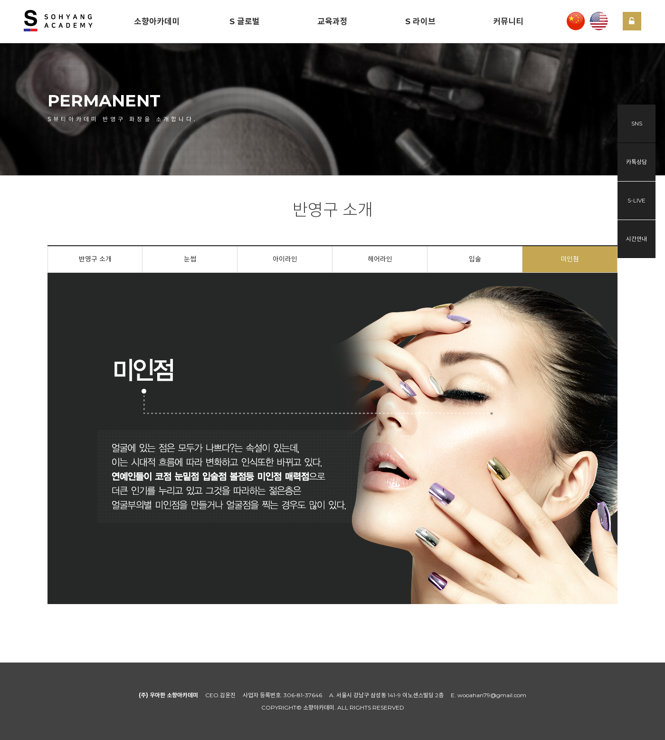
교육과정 (332, 21)
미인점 (569, 259)
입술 (475, 259)
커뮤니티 (508, 21)
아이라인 (285, 259)
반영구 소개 (95, 259)
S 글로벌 (244, 21)
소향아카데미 (157, 21)
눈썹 (190, 259)
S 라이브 (420, 21)
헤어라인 (380, 259)
